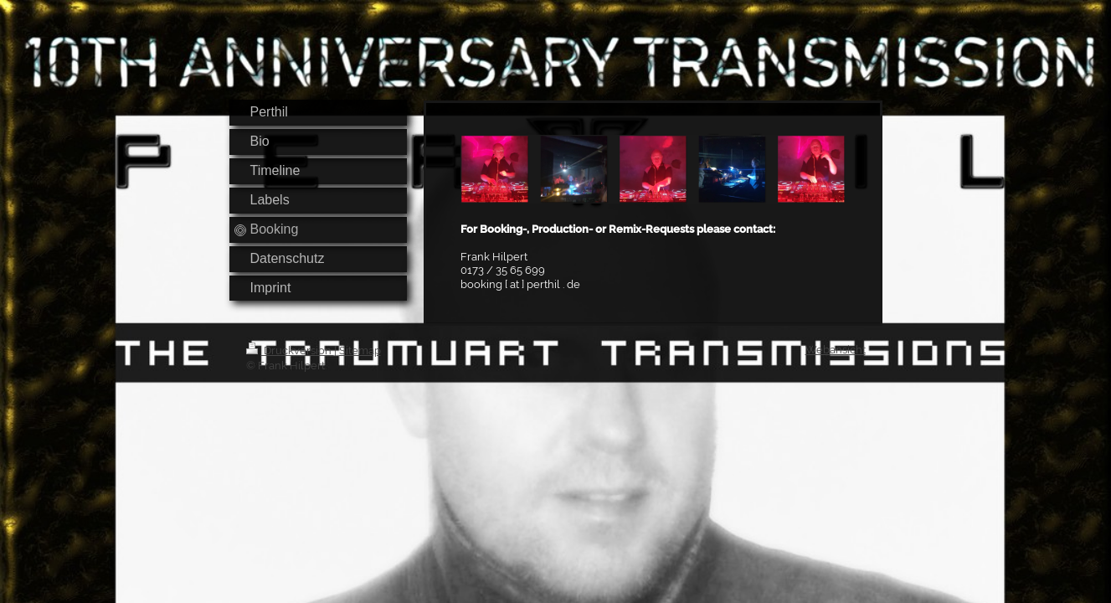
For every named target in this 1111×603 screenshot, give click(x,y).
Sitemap (360, 350)
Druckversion (290, 350)
